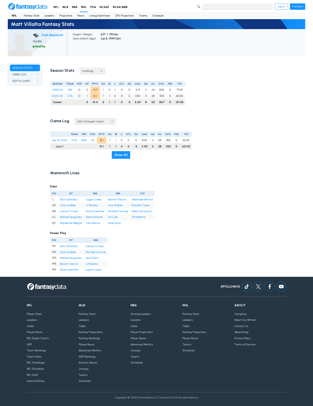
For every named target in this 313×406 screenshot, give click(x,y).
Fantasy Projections (90, 332)
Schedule (158, 15)
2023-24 (57, 90)
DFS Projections (124, 15)
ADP (29, 344)
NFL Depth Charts (38, 338)
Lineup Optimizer (99, 15)
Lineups (83, 369)
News (80, 15)
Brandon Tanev (141, 205)
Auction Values (88, 362)
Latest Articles (36, 381)
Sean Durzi (114, 223)
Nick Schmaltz (69, 199)
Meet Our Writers (245, 320)
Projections (65, 15)
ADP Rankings (87, 356)
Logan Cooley (94, 199)
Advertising (241, 332)
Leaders (49, 15)
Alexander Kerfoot (142, 199)
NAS (84, 140)
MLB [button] (65, 7)
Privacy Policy (242, 338)
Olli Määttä (139, 217)
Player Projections (142, 332)
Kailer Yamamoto (142, 211)
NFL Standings (36, 362)
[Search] (237, 7)
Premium (297, 6)
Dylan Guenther (95, 211)
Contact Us (241, 326)
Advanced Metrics (90, 350)
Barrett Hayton (117, 199)
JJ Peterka (92, 205)
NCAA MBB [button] (120, 7)
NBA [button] (74, 7)
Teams (143, 15)
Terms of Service (245, 344)
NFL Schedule (35, 369)
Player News (34, 332)
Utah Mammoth (52, 35)
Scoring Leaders (141, 314)
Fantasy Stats (31, 15)
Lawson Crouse (69, 211)
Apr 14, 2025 (59, 140)
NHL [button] (84, 7)
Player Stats (34, 314)
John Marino (93, 223)
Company (240, 314)
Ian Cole (113, 217)
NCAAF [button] (104, 7)
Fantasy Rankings (89, 338)
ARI (70, 90)
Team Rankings (36, 350)
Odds (30, 326)
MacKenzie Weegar (71, 223)
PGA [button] (93, 7)
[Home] (28, 7)
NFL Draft (32, 375)
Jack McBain (115, 205)
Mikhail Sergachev (71, 217)
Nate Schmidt (94, 217)
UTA (70, 96)
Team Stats (34, 356)
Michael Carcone (118, 211)
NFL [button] (56, 7)
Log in (281, 6)
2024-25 (57, 96)
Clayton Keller (68, 205)
